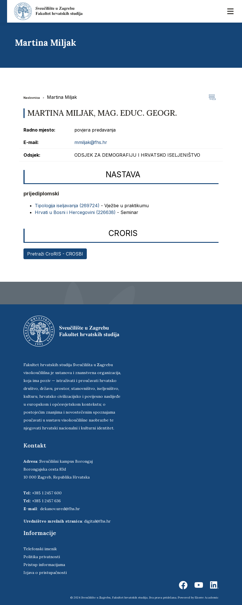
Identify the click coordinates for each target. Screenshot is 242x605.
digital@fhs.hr (97, 521)
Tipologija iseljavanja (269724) (67, 205)
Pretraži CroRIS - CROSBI (55, 254)
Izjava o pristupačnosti (45, 572)
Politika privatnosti (41, 556)
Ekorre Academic (207, 597)
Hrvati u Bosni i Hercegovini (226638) (75, 212)
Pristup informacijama (44, 564)
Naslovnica (31, 97)
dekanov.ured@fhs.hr (60, 508)
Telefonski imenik (40, 548)
